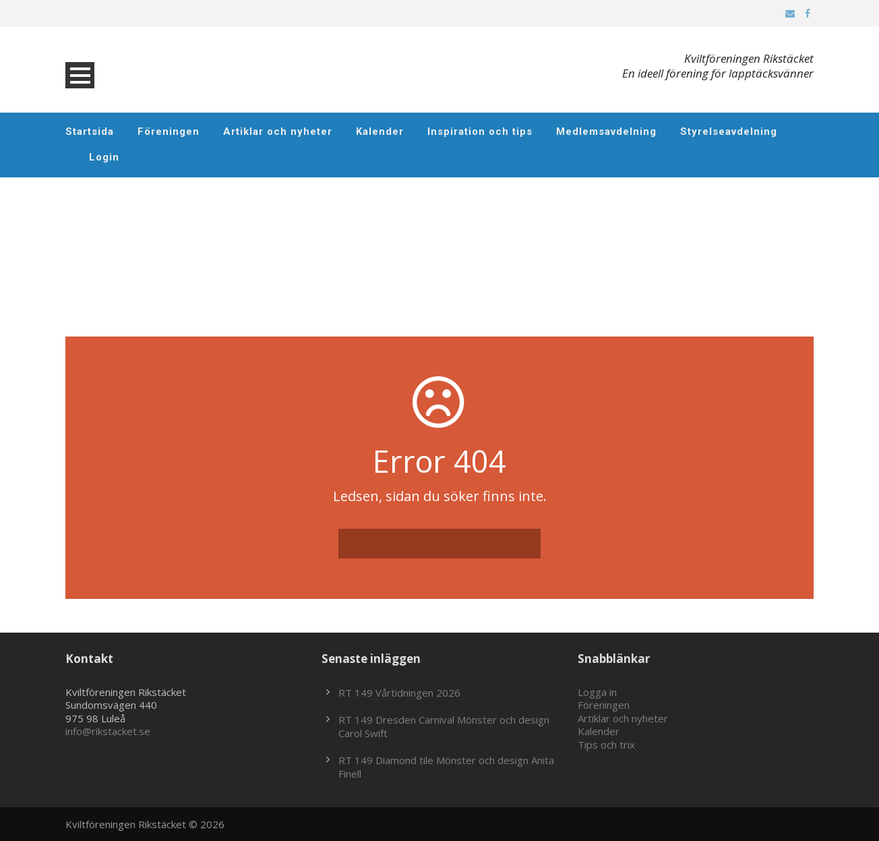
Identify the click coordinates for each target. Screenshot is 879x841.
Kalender (380, 131)
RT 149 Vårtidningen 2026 (399, 692)
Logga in (597, 692)
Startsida (89, 131)
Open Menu (79, 75)
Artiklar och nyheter (277, 131)
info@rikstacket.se (107, 731)
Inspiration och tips (480, 131)
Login (104, 157)
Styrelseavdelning (728, 131)
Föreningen (169, 131)
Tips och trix (606, 744)
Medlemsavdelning (606, 131)
